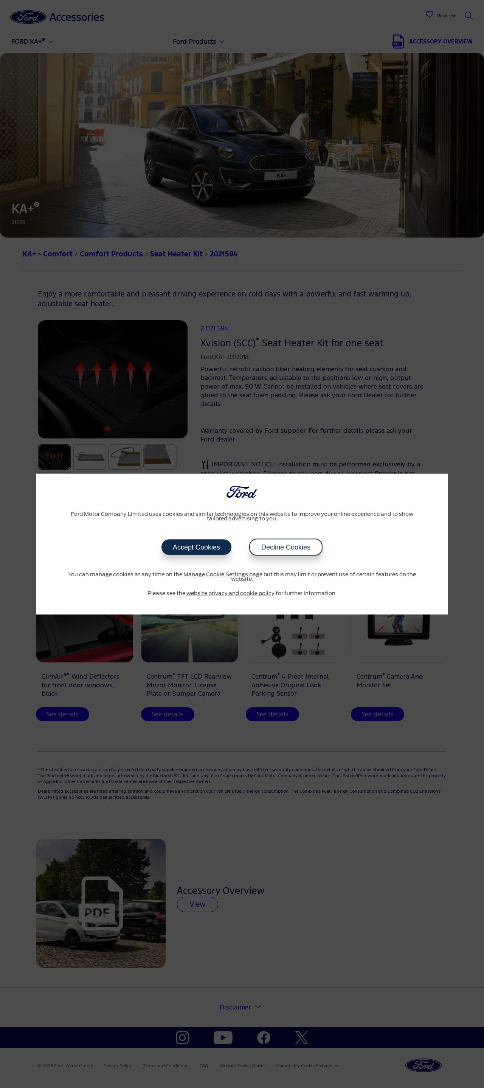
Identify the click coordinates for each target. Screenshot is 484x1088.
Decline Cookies (285, 547)
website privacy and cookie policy (230, 593)
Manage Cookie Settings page (222, 574)
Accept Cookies (196, 547)
